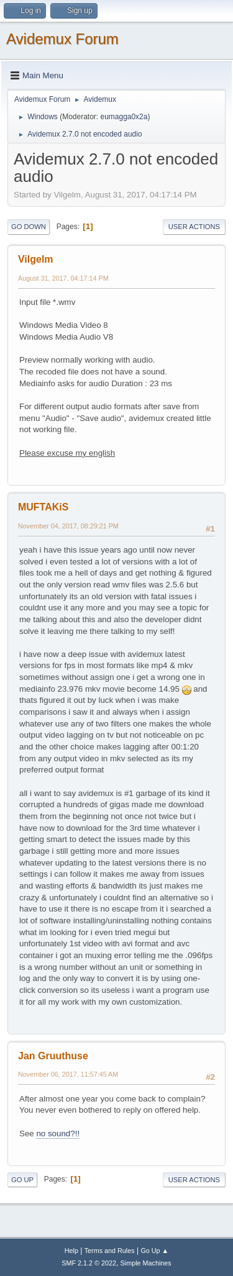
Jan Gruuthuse (53, 1056)
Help (71, 1250)
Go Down (28, 226)
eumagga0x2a (123, 116)
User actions (194, 226)
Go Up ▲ (154, 1250)
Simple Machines (146, 1263)
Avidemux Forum (62, 38)
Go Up (22, 1179)
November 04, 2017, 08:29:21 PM (68, 526)
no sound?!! (58, 1133)
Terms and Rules (110, 1250)
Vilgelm (35, 259)
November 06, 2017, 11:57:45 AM (68, 1074)
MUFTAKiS (43, 507)
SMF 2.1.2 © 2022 (89, 1263)
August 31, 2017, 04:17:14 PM (63, 278)
